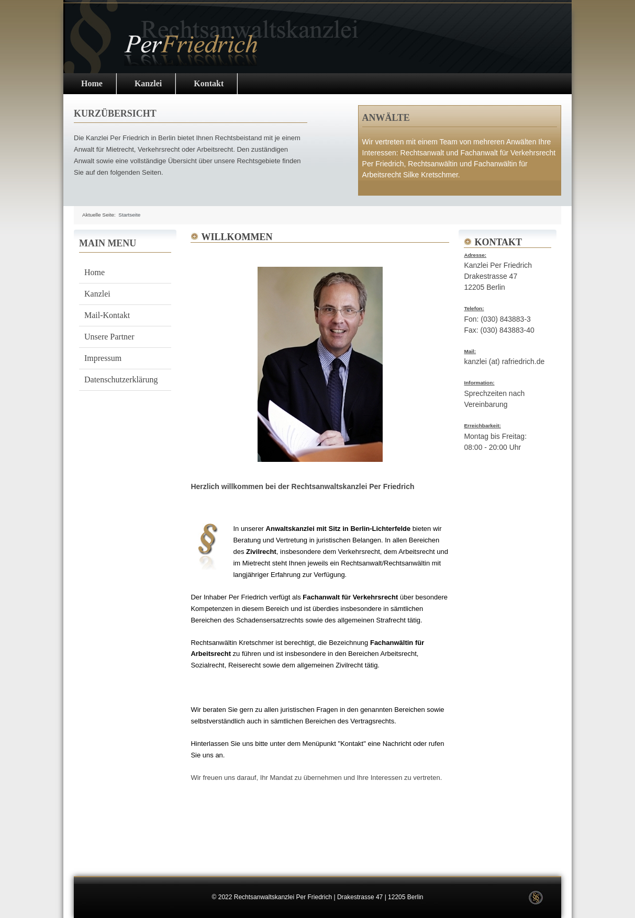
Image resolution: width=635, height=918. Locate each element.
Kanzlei (148, 83)
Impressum (102, 358)
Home (92, 83)
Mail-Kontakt (107, 315)
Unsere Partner (109, 336)
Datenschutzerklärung (121, 379)
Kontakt (209, 83)
